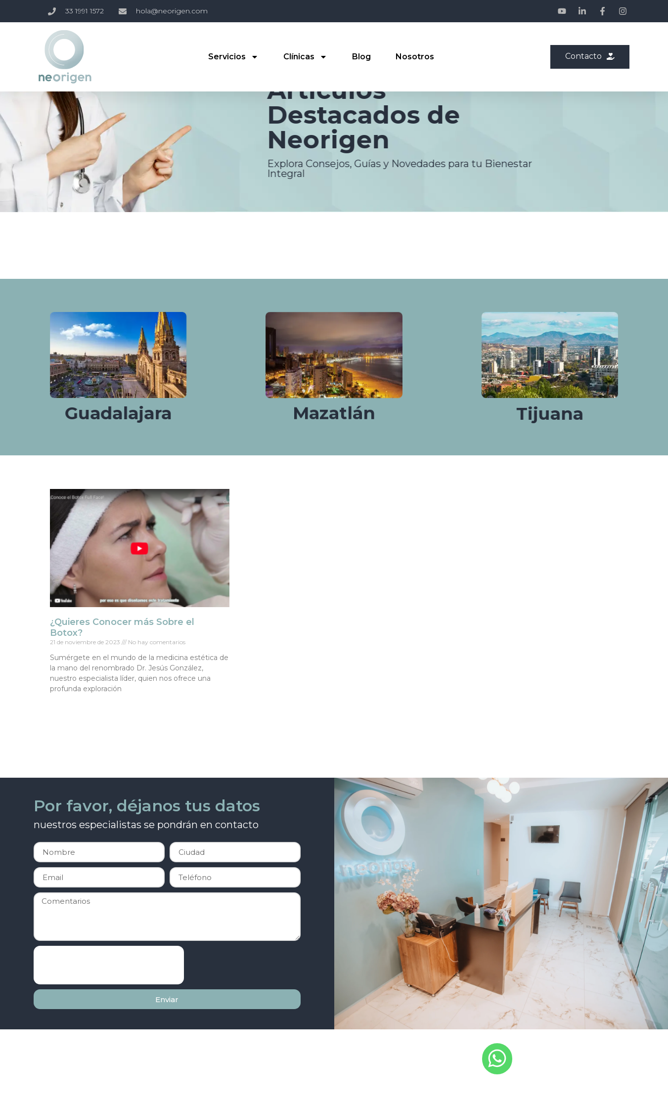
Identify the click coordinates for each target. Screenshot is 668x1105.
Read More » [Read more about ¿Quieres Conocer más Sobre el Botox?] (69, 705)
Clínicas (305, 57)
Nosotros (414, 56)
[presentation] (109, 965)
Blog (361, 56)
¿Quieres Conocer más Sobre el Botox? (122, 627)
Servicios (233, 57)
